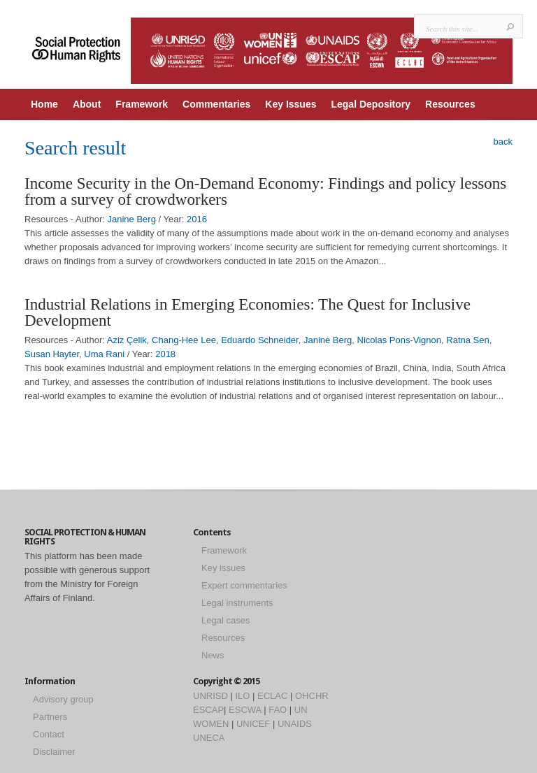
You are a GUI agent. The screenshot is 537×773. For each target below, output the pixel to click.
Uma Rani (104, 354)
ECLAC (272, 696)
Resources (450, 104)
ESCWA (245, 710)
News (212, 655)
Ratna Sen (467, 340)
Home (44, 104)
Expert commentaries (244, 585)
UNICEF (253, 723)
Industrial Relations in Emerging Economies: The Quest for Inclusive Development (247, 312)
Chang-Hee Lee (184, 340)
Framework (141, 104)
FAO (277, 710)
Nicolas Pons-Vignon (399, 340)
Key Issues (290, 104)
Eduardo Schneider (260, 340)
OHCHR (312, 696)
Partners (50, 716)
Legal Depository (370, 104)
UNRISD (210, 696)
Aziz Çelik (127, 340)
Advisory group (63, 699)
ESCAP (208, 710)
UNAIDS (295, 723)
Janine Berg (132, 219)
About (87, 104)
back (503, 141)
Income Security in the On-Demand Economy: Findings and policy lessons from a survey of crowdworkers (265, 191)
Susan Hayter (51, 354)
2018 (165, 354)
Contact (48, 734)
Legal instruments (237, 603)
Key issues (223, 568)
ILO (242, 696)
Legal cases (225, 620)
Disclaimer (54, 751)
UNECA (209, 737)
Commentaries (216, 104)
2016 (197, 219)
